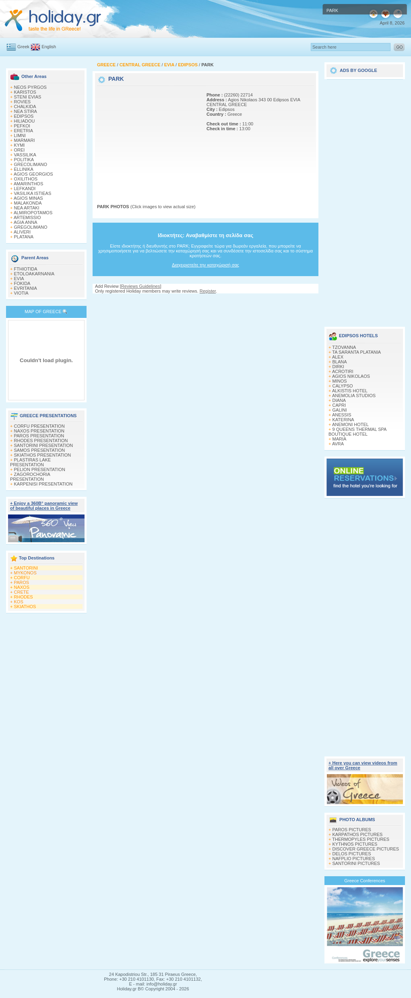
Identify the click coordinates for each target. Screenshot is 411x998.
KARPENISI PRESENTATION (43, 484)
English (48, 46)
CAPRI (339, 405)
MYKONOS (25, 572)
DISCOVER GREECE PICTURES (366, 848)
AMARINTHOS (28, 183)
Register (208, 291)
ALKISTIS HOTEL (350, 390)
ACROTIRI (342, 371)
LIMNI (20, 135)
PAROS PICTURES (352, 829)
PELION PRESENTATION (39, 469)
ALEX (337, 357)
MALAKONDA (28, 203)
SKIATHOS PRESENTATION (42, 455)
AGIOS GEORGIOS (33, 174)
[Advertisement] (147, 138)
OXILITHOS (26, 178)
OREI (19, 150)
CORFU (22, 577)
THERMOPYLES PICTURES (360, 839)
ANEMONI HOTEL (350, 424)
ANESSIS (341, 414)
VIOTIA (21, 293)
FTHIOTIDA (25, 268)
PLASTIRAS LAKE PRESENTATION (30, 462)
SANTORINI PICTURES (356, 863)
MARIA (340, 438)
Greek (23, 46)
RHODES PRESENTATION (41, 440)
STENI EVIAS (27, 96)
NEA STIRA (25, 111)
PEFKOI (22, 125)
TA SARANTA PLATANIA (356, 352)
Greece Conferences (364, 880)
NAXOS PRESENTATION (39, 430)
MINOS (340, 381)
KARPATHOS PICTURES (358, 834)
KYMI (19, 145)
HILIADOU (24, 121)
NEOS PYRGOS (30, 87)
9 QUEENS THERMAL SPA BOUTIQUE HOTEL (357, 431)
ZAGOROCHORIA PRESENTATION (30, 477)
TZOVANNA (344, 347)
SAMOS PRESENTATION (39, 450)
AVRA (338, 443)
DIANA (339, 400)
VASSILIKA (25, 154)
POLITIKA (24, 159)
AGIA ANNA (25, 222)
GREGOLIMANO (31, 227)
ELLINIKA (23, 169)
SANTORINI (26, 568)
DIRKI (338, 366)
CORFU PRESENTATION (39, 426)
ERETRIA (23, 130)
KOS (18, 601)
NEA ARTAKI (26, 207)
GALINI (340, 410)
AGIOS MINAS (28, 198)
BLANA (340, 361)
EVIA (19, 278)
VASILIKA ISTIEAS (33, 193)
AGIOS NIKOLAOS (351, 376)
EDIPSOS (24, 116)
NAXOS (22, 587)
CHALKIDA (25, 106)
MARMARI (24, 140)
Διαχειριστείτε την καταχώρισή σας (205, 264)
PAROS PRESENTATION (39, 435)
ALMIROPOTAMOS (33, 212)
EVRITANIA (25, 288)
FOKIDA (22, 283)
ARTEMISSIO (27, 217)
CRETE (21, 592)
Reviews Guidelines (140, 286)
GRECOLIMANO (31, 164)
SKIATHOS (25, 606)
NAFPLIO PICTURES (354, 858)
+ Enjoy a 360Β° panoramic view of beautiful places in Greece (44, 505)
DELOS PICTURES (352, 853)
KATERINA (343, 419)
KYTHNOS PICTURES (355, 844)
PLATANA (24, 236)
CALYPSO (343, 385)
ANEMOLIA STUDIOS (354, 395)
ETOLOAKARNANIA (34, 273)
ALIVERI (22, 232)
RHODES (23, 596)
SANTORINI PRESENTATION (43, 445)
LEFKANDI (25, 188)
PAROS (21, 582)
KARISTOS (25, 92)
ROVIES (22, 101)
